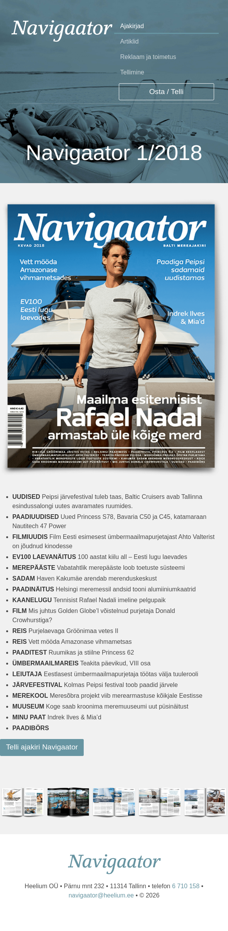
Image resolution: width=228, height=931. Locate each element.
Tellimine (132, 72)
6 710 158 (185, 886)
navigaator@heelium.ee (101, 895)
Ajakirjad (132, 26)
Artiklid (129, 41)
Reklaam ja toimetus (148, 57)
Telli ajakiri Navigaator (42, 747)
